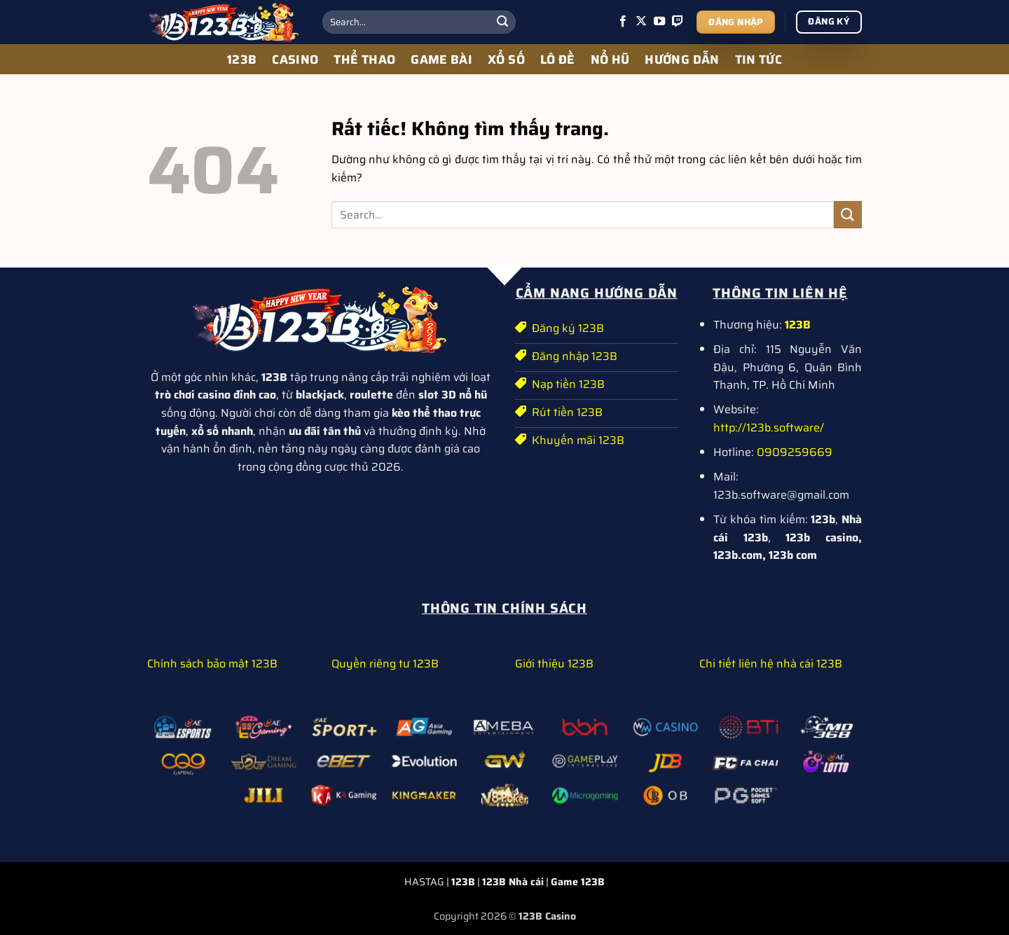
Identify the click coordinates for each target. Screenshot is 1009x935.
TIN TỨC (758, 59)
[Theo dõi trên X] (641, 21)
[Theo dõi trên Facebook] (623, 21)
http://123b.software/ (768, 427)
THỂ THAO (364, 59)
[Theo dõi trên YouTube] (659, 21)
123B (241, 59)
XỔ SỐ (506, 59)
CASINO (295, 59)
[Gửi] (502, 22)
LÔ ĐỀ (557, 59)
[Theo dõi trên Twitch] (677, 21)
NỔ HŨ (610, 59)
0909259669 (794, 452)
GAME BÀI (441, 59)
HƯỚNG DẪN (682, 59)
